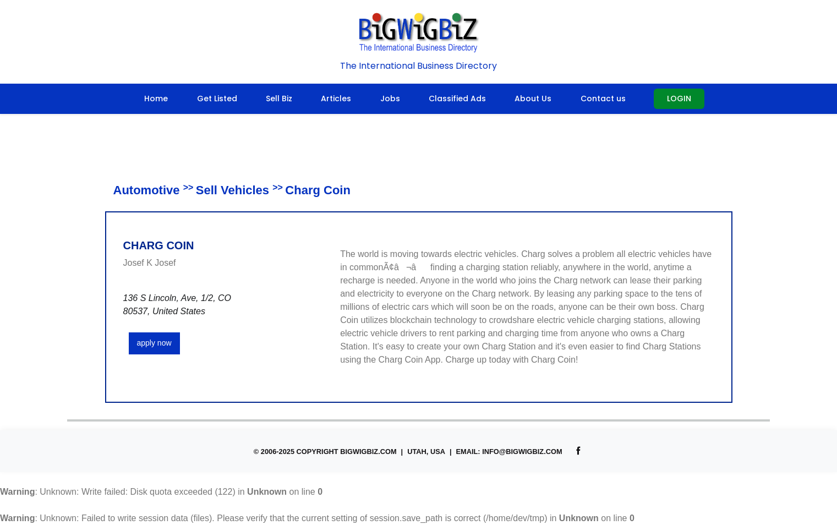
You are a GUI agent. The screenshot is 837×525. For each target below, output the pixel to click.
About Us (533, 98)
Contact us (603, 98)
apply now (154, 342)
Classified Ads (457, 98)
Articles (336, 98)
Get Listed (217, 98)
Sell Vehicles (232, 190)
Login (679, 98)
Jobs (390, 98)
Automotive (146, 190)
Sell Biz (279, 98)
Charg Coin (318, 190)
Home (156, 98)
